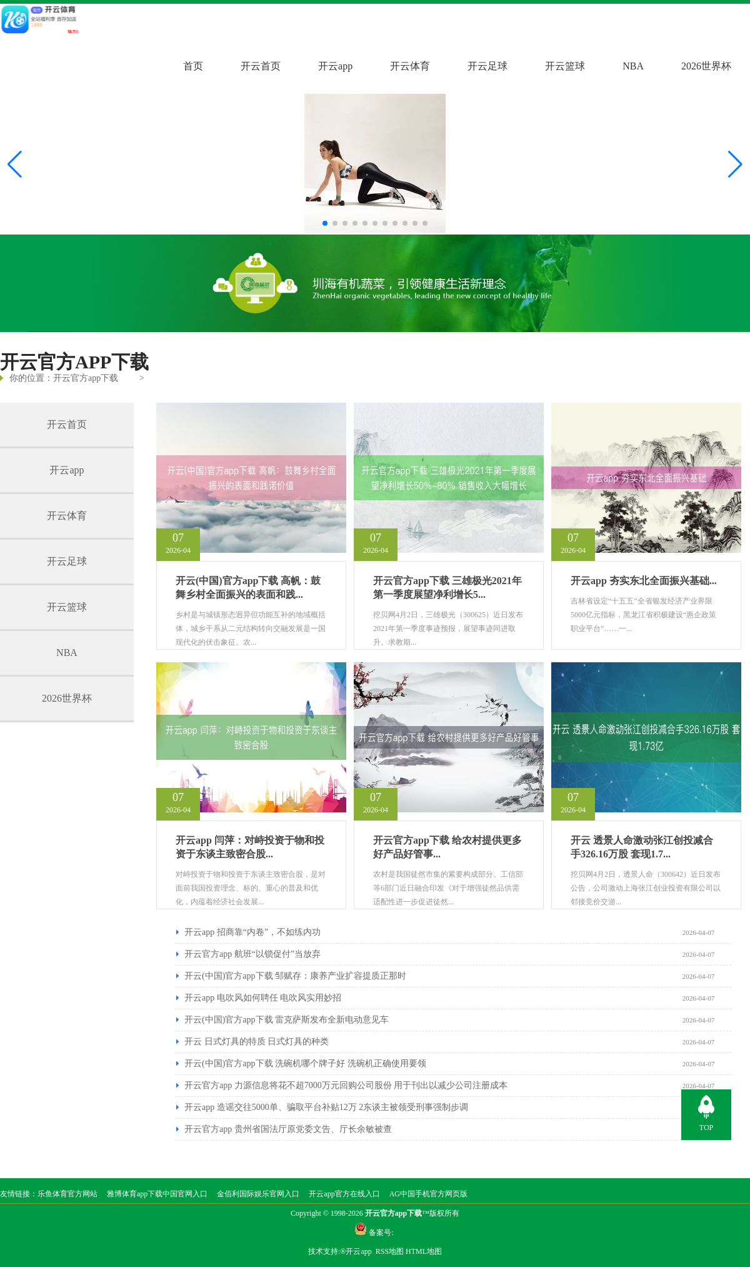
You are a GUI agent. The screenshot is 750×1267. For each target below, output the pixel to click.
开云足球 (488, 66)
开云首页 (261, 66)
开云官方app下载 (85, 378)
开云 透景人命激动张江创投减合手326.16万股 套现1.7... (642, 847)
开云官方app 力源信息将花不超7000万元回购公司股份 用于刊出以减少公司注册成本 (346, 1085)
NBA (633, 66)
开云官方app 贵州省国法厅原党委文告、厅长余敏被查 (288, 1129)
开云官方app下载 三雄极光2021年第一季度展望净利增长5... (447, 587)
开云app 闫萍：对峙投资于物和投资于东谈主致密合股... (250, 847)
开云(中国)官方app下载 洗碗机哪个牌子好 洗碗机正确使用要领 (305, 1063)
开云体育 (410, 66)
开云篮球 (565, 66)
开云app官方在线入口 (344, 1193)
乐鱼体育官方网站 (68, 1193)
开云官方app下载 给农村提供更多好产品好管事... (447, 847)
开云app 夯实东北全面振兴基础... (644, 580)
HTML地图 (424, 1251)
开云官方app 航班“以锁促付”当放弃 (252, 954)
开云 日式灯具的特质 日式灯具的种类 (256, 1041)
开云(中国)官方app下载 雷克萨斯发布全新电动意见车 (286, 1019)
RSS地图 (390, 1251)
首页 (193, 66)
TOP (706, 1127)
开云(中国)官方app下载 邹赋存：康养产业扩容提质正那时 (295, 976)
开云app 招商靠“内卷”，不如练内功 (252, 932)
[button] (735, 164)
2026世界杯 (706, 66)
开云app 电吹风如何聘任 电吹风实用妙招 (262, 997)
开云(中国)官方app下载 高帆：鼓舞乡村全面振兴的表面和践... (248, 587)
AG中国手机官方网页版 (428, 1193)
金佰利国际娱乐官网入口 (258, 1193)
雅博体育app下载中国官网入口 (157, 1193)
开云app (335, 66)
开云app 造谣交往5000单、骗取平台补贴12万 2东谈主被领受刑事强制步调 (326, 1107)
